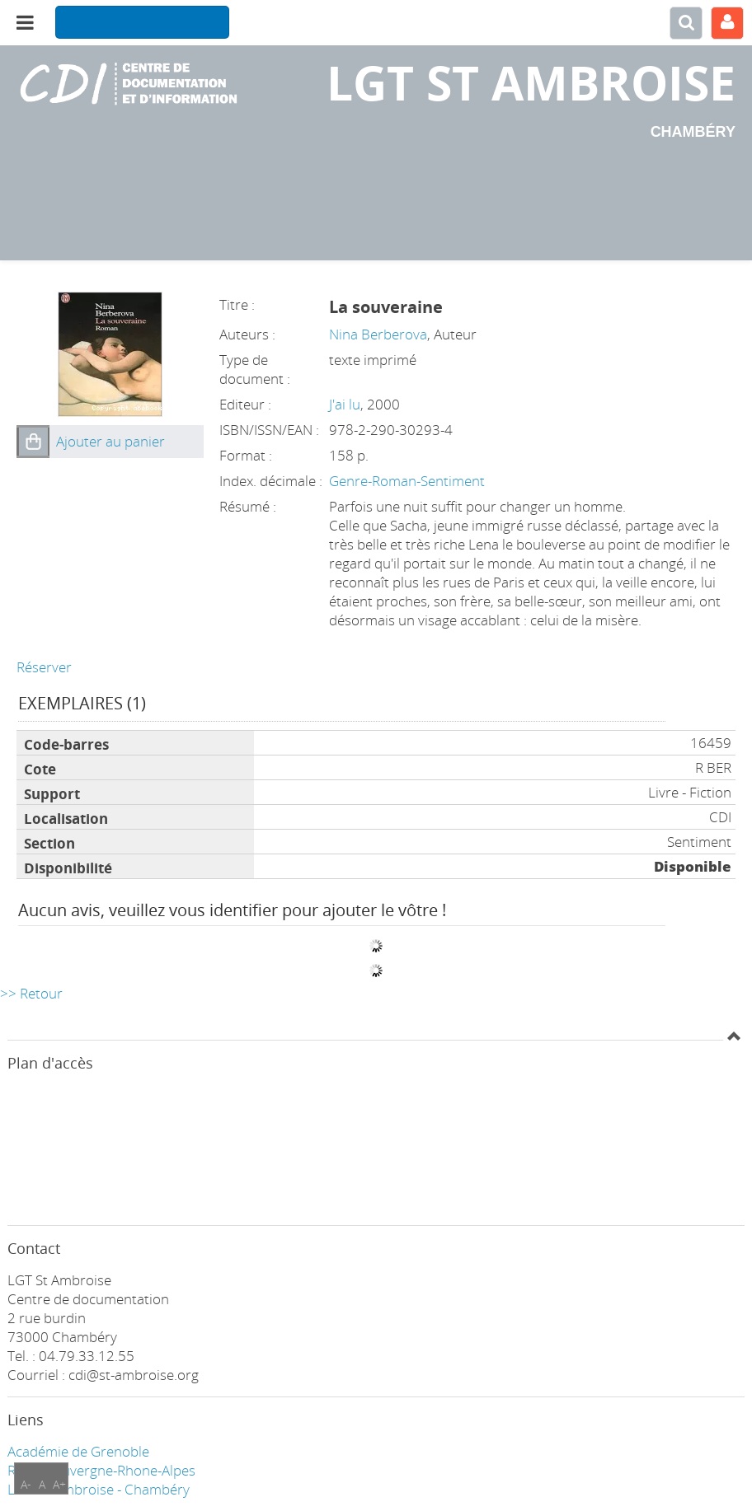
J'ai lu (344, 404)
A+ (59, 1484)
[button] (32, 442)
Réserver (44, 666)
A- (26, 1484)
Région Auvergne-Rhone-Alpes (101, 1470)
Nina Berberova (378, 334)
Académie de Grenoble (78, 1451)
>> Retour (31, 993)
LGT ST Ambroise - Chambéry (98, 1489)
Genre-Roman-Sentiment (407, 480)
